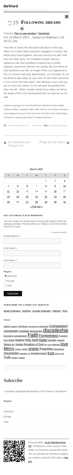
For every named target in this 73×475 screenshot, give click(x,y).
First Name (10, 248)
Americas (12, 276)
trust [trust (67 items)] (51, 353)
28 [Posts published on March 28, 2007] (36, 202)
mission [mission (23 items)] (18, 349)
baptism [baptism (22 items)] (14, 326)
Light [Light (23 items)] (49, 345)
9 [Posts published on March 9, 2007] (55, 186)
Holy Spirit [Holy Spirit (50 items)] (31, 340)
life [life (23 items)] (45, 345)
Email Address (12, 236)
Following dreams (41, 22)
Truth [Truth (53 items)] (7, 357)
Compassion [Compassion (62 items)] (58, 326)
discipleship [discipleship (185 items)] (55, 330)
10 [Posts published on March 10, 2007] (64, 186)
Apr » (40, 206)
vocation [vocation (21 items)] (14, 358)
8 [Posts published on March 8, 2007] (45, 186)
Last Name (10, 260)
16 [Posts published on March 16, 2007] (55, 191)
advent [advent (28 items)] (7, 326)
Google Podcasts (41, 311)
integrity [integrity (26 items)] (61, 340)
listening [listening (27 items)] (56, 344)
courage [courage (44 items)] (24, 331)
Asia (9, 285)
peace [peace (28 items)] (25, 349)
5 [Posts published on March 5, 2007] (17, 186)
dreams (64, 125)
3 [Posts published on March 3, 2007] (64, 180)
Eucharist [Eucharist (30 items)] (8, 336)
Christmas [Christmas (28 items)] (23, 326)
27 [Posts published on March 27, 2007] (27, 202)
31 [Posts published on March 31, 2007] (64, 202)
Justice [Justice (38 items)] (19, 344)
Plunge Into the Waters (54, 142)
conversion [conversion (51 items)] (11, 331)
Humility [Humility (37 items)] (52, 340)
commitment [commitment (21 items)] (33, 326)
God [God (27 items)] (6, 340)
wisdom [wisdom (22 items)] (22, 358)
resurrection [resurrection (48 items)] (11, 353)
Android (26, 311)
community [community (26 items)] (44, 326)
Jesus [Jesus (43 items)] (7, 344)
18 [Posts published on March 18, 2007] (8, 196)
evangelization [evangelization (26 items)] (20, 336)
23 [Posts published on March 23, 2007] (55, 196)
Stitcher (57, 311)
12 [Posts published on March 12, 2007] (17, 191)
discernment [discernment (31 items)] (36, 331)
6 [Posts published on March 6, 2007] (27, 186)
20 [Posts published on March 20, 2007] (27, 196)
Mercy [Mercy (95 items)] (9, 348)
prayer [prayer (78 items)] (34, 348)
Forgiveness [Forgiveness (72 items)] (48, 335)
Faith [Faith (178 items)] (33, 335)
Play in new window (25, 33)
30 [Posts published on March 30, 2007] (55, 202)
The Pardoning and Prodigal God (17, 144)
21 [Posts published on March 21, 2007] (36, 196)
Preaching (36, 125)
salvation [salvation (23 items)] (23, 353)
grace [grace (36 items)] (11, 340)
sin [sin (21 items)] (29, 353)
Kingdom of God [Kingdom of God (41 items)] (34, 344)
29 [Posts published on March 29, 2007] (45, 202)
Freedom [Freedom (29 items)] (63, 336)
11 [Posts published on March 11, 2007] (8, 191)
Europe (11, 281)
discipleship (54, 125)
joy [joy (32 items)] (13, 344)
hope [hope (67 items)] (43, 340)
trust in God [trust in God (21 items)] (59, 353)
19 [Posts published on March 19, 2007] (17, 196)
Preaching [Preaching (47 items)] (46, 348)
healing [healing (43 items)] (19, 340)
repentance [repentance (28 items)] (58, 349)
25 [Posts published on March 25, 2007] (8, 202)
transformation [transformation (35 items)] (39, 353)
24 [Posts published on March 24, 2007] (64, 196)
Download (43, 33)
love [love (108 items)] (64, 344)
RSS (65, 311)
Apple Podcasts (12, 311)
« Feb (33, 206)
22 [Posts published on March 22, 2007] (45, 196)
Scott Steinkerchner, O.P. (18, 125)
